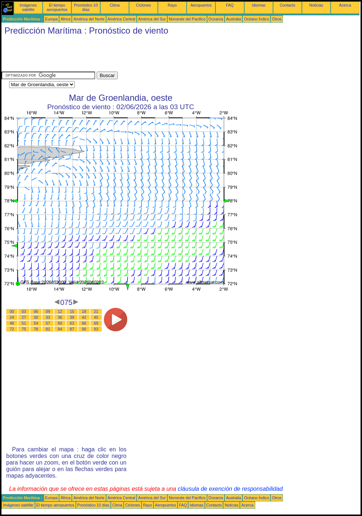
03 (24, 311)
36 (60, 317)
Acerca (345, 5)
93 (96, 329)
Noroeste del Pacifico (187, 19)
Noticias (316, 5)
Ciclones (143, 5)
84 (60, 329)
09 (48, 311)
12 (60, 311)
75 (24, 329)
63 (72, 323)
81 (48, 329)
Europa (51, 19)
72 (12, 329)
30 (36, 317)
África (65, 19)
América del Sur (152, 19)
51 (24, 323)
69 (96, 323)
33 (48, 317)
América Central (121, 19)
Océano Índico (256, 19)
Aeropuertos (200, 5)
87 (72, 329)
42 (84, 317)
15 (72, 311)
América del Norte (88, 19)
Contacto (287, 5)
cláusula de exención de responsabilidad (230, 489)
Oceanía (216, 19)
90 (84, 329)
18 (84, 311)
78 (36, 329)
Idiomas (258, 5)
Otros (276, 19)
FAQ (230, 5)
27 (24, 317)
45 (96, 317)
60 (60, 323)
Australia (233, 19)
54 (36, 323)
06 (36, 311)
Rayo (172, 5)
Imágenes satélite (28, 7)
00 (12, 311)
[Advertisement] (134, 55)
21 (96, 311)
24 (12, 317)
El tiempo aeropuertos (57, 7)
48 (12, 323)
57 (48, 323)
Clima (115, 5)
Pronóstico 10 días (86, 7)
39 (72, 317)
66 (84, 323)
